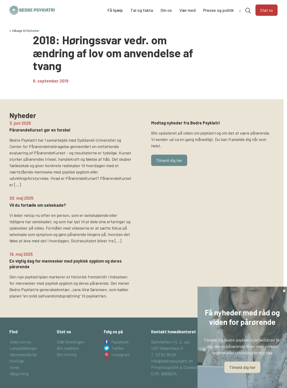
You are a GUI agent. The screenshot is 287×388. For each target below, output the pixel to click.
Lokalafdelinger (23, 355)
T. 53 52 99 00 (163, 362)
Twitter (117, 355)
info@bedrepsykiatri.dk (172, 368)
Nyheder (33, 38)
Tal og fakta (141, 10)
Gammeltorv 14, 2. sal (170, 349)
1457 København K (167, 355)
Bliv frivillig (67, 362)
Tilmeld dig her (169, 167)
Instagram (120, 362)
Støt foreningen (71, 349)
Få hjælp (115, 10)
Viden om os (20, 349)
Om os (166, 10)
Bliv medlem (68, 355)
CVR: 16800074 (164, 381)
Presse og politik (218, 10)
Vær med (187, 10)
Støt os (266, 10)
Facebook (120, 349)
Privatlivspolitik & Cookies (174, 374)
